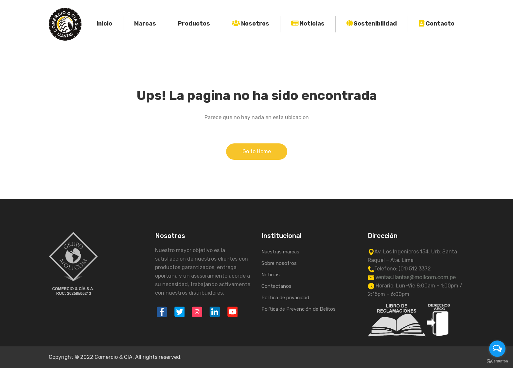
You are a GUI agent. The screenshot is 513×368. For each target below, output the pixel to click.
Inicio (104, 23)
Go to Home (256, 151)
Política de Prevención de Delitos (298, 309)
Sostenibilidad (375, 23)
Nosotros (255, 23)
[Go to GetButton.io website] (497, 361)
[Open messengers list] (497, 348)
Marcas (145, 23)
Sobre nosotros (279, 263)
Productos (194, 23)
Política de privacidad (285, 298)
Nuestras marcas (280, 252)
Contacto (440, 23)
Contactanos (276, 286)
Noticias (312, 23)
